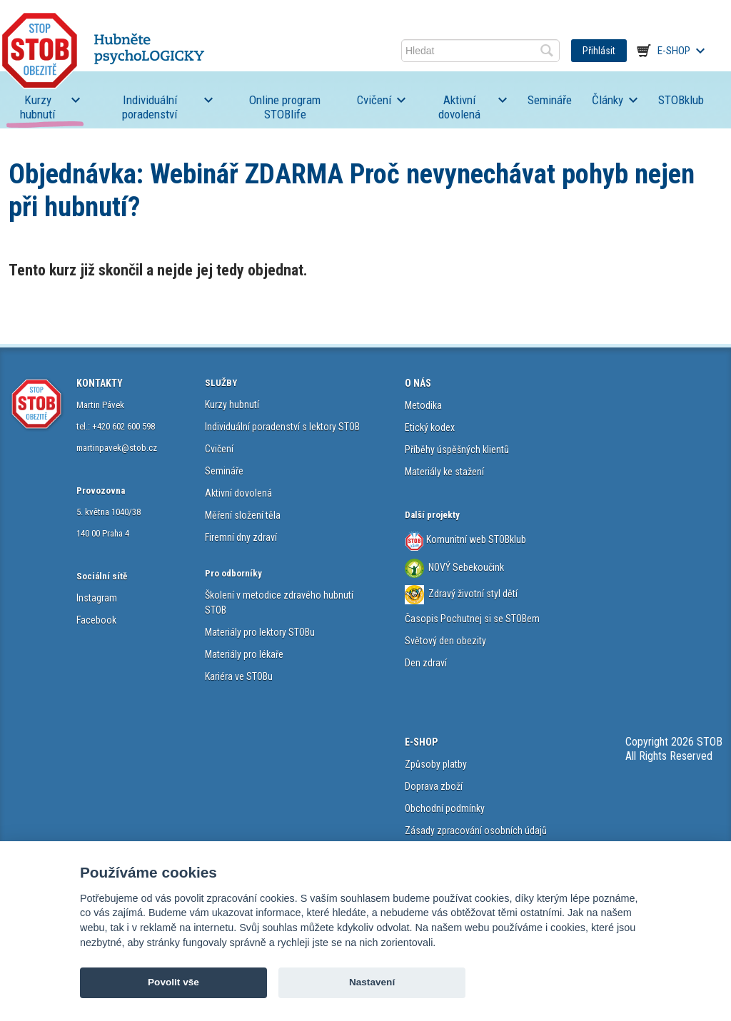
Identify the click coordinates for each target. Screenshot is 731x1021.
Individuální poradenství (149, 107)
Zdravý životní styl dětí (473, 593)
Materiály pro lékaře (244, 654)
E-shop (673, 50)
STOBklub (681, 100)
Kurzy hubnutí (37, 107)
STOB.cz (103, 50)
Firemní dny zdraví (241, 537)
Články (607, 100)
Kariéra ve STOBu (239, 676)
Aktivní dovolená (459, 107)
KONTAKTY (99, 383)
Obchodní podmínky (445, 808)
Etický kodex (430, 427)
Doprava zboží (434, 786)
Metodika (423, 405)
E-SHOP (421, 742)
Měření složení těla (243, 515)
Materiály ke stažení (444, 471)
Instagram (96, 598)
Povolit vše (173, 982)
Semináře (550, 100)
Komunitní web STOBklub (475, 539)
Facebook (96, 620)
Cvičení (374, 100)
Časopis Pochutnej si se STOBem (472, 618)
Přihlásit (599, 50)
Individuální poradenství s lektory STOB (282, 426)
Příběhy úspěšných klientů (457, 449)
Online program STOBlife (285, 107)
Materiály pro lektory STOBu (260, 632)
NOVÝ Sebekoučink (465, 567)
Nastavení (372, 982)
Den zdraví (426, 663)
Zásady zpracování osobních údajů (476, 830)
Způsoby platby (436, 764)
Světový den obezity (445, 640)
